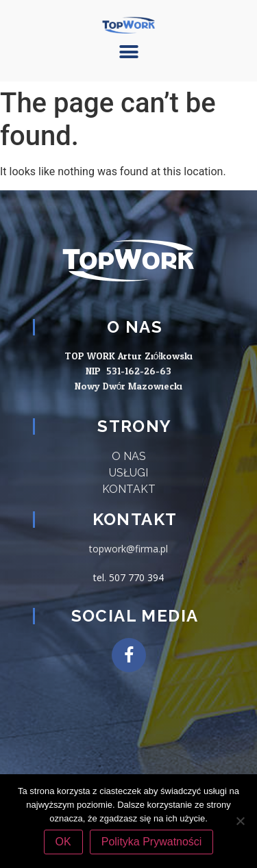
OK (63, 841)
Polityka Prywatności (151, 841)
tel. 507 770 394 (128, 577)
